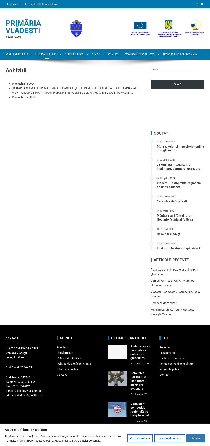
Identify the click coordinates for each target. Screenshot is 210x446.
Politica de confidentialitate (61, 440)
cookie (108, 436)
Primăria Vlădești (23, 27)
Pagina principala (17, 54)
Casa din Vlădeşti (169, 234)
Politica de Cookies (69, 358)
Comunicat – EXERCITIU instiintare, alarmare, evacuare (178, 166)
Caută (154, 69)
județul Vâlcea (13, 36)
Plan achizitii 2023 (23, 97)
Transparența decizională (180, 54)
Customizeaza (138, 438)
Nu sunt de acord (169, 438)
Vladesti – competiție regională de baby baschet (179, 185)
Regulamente (65, 352)
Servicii (96, 54)
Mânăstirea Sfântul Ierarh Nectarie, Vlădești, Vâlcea (175, 217)
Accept (196, 438)
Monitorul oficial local (140, 54)
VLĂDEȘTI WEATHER (177, 110)
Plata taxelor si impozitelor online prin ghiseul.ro (140, 352)
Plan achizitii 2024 (23, 83)
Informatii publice (46, 54)
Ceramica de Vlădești (172, 201)
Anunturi (62, 347)
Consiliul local (75, 54)
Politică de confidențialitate (74, 363)
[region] (105, 435)
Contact (113, 54)
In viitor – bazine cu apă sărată (179, 248)
